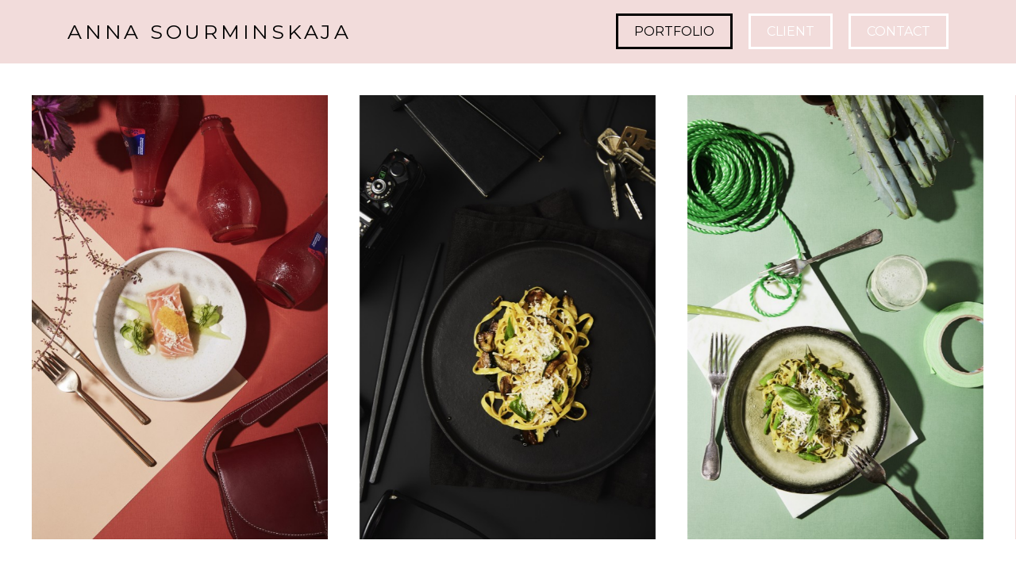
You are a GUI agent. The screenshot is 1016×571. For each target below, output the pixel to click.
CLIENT (790, 31)
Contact (898, 31)
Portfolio (674, 31)
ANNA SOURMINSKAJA (209, 32)
